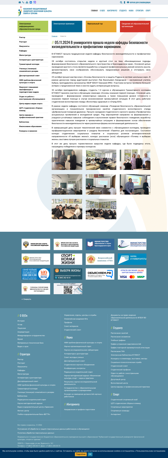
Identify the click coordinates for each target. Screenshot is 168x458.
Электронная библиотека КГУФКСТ (125, 355)
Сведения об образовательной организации (135, 25)
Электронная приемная (63, 24)
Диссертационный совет (28, 381)
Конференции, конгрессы (74, 368)
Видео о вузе (23, 346)
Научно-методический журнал (30, 403)
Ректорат (21, 363)
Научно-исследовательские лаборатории (81, 350)
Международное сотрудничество (31, 335)
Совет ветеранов (71, 326)
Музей (20, 339)
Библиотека (22, 396)
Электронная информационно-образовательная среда (29, 26)
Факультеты (22, 367)
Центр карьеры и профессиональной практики (130, 387)
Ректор (20, 359)
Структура (140, 10)
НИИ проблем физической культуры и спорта (36, 385)
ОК (90, 454)
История (21, 321)
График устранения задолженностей (126, 344)
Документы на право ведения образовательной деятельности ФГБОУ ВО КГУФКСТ (128, 317)
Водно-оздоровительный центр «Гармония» (36, 407)
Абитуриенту (112, 10)
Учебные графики (118, 340)
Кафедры (21, 370)
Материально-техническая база (30, 343)
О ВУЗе (23, 315)
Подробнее (81, 454)
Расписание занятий (119, 333)
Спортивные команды (120, 411)
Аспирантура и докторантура (29, 378)
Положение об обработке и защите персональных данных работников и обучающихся (53, 429)
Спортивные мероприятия (122, 407)
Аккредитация (23, 332)
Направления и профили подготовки (79, 409)
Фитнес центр (23, 411)
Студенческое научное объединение (79, 365)
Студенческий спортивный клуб (124, 400)
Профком (68, 322)
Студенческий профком (121, 370)
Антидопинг (116, 414)
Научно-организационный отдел (77, 346)
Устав (20, 325)
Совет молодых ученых (74, 357)
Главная (94, 10)
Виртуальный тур (95, 24)
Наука (131, 10)
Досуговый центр (118, 379)
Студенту (123, 10)
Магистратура (23, 374)
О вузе (102, 10)
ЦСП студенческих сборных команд (126, 403)
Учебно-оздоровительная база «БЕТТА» (34, 414)
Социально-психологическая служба (126, 362)
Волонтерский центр (119, 383)
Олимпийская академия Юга (76, 319)
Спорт (148, 10)
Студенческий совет (72, 330)
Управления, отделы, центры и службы (80, 315)
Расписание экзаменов (120, 337)
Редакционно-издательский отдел (32, 400)
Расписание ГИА (118, 351)
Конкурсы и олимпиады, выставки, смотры (129, 359)
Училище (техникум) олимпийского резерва (36, 392)
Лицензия (22, 328)
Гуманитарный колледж (27, 389)
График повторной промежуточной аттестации (130, 348)
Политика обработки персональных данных (36, 433)
